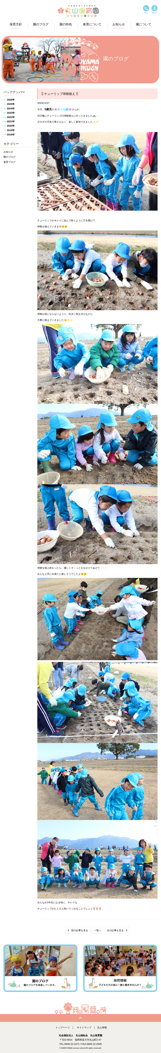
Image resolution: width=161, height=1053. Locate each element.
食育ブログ (9, 162)
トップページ (62, 1027)
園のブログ (9, 156)
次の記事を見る (117, 930)
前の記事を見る (78, 930)
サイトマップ (84, 1027)
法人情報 (102, 1027)
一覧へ (97, 930)
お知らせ (8, 151)
